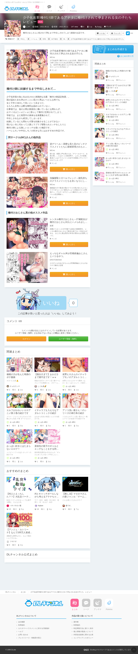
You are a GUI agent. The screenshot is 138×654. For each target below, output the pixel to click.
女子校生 (54, 39)
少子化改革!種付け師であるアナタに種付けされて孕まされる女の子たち (97, 39)
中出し (23, 39)
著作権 (76, 622)
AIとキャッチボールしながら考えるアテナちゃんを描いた (46, 497)
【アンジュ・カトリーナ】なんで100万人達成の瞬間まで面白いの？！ (19, 532)
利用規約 (21, 625)
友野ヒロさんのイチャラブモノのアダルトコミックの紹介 (74, 377)
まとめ (23, 592)
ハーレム (34, 39)
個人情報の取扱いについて (83, 631)
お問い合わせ (23, 635)
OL (64, 39)
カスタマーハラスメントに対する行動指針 (33, 628)
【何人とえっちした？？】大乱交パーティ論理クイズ (19, 497)
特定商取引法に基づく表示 (83, 628)
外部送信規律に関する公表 (83, 635)
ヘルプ (20, 631)
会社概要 (21, 622)
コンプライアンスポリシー (83, 638)
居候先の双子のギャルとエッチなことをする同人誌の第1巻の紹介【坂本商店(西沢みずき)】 (118, 175)
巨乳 (44, 39)
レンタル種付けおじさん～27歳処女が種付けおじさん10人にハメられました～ (68, 222)
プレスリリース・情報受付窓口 (29, 638)
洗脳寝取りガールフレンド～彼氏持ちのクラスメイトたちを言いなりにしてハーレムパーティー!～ (68, 181)
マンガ (108, 26)
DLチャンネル (16, 8)
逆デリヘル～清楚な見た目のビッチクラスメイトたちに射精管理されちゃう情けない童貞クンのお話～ (68, 147)
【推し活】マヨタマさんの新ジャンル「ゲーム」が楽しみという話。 (74, 497)
